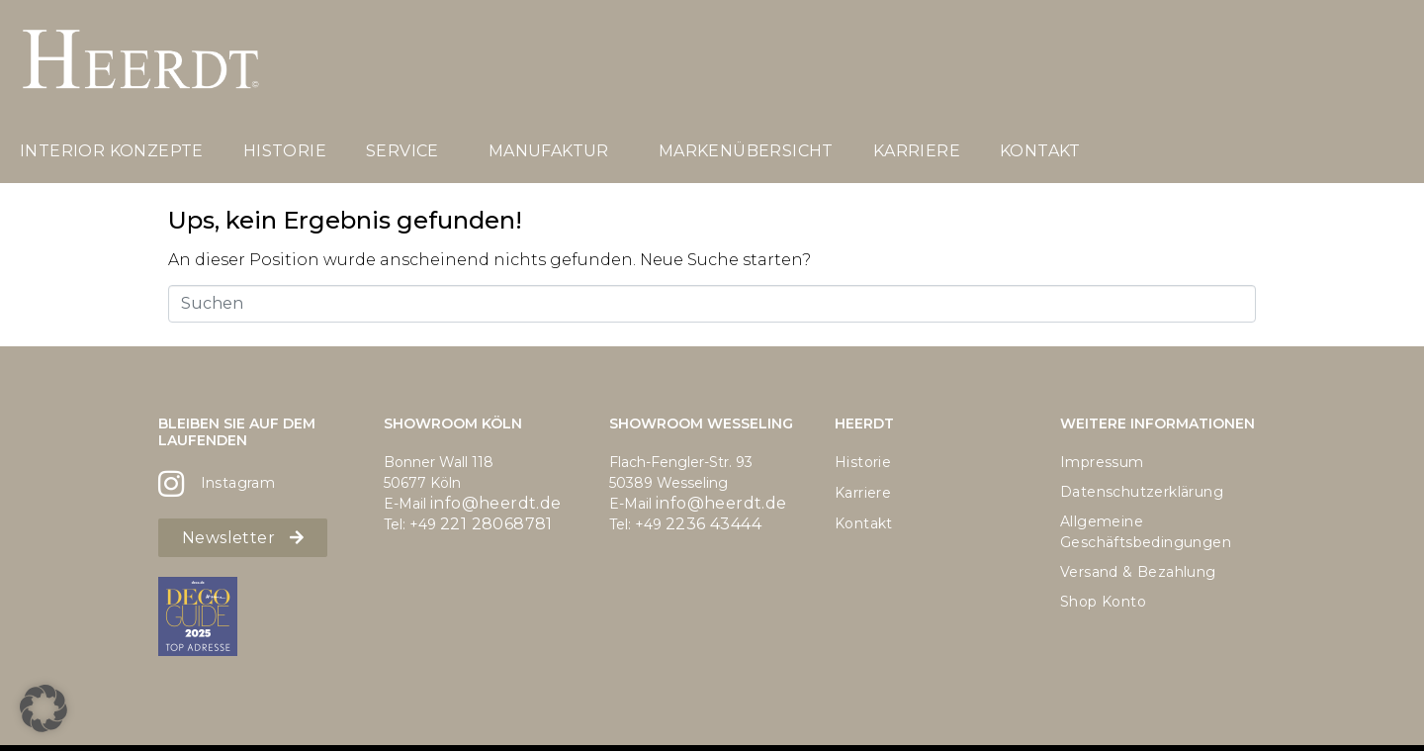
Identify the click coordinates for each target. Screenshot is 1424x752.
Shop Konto (1103, 602)
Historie (284, 150)
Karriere (916, 150)
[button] (43, 708)
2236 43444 (713, 524)
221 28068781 (496, 524)
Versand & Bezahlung (1138, 572)
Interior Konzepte (112, 150)
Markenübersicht (746, 150)
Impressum (1102, 462)
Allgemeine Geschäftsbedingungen (1145, 532)
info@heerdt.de (496, 503)
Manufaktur (549, 150)
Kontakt (1040, 150)
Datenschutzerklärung (1141, 492)
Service (402, 150)
